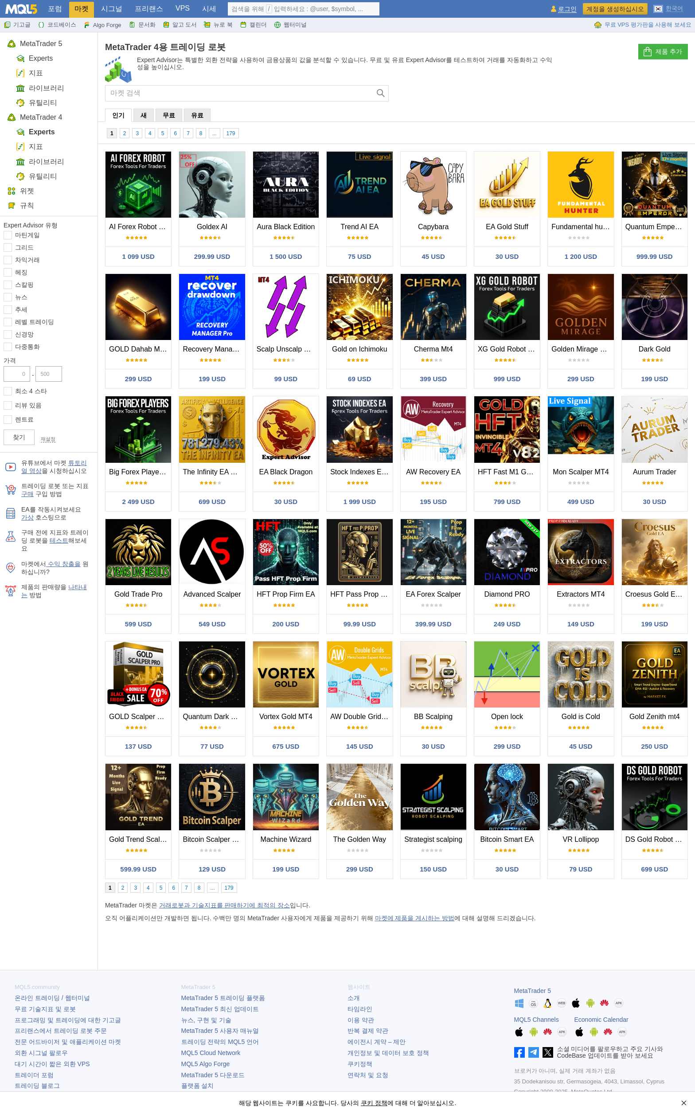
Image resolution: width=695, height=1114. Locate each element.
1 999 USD (360, 501)
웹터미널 (290, 24)
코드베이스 (57, 24)
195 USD (433, 501)
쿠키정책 (360, 1063)
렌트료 (24, 419)
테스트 (59, 540)
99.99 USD (360, 624)
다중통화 (27, 346)
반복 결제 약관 (368, 1030)
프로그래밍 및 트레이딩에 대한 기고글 (68, 1020)
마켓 (81, 8)
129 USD (212, 869)
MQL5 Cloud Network (211, 1052)
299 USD (138, 379)
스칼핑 (24, 284)
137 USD (138, 746)
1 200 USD (581, 256)
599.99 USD (138, 869)
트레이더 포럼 (34, 1075)
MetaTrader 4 (34, 117)
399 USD (433, 379)
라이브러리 (40, 88)
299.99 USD (212, 256)
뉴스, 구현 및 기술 (206, 1020)
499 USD (580, 501)
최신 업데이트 (220, 1008)
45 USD (433, 256)
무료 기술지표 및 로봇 (45, 1008)
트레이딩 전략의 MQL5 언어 (220, 1041)
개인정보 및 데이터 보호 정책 (388, 1052)
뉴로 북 (218, 24)
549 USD (212, 624)
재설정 (48, 439)
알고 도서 (180, 24)
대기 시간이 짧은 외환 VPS (52, 1063)
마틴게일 (27, 234)
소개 (354, 997)
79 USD (581, 869)
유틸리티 (36, 102)
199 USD (212, 379)
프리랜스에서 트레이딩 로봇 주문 (61, 1030)
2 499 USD (138, 501)
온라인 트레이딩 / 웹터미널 (52, 997)
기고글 (17, 24)
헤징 (21, 272)
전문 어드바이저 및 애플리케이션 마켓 (68, 1041)
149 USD (580, 624)
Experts (34, 58)
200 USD (286, 624)
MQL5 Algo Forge (205, 1063)
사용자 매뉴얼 (220, 1030)
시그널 (111, 8)
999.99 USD (654, 256)
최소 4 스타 (31, 391)
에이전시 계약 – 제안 (377, 1041)
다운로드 (213, 1075)
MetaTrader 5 (34, 43)
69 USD (359, 379)
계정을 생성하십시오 (615, 8)
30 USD (507, 256)
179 (230, 133)
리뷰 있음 (28, 405)
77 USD (212, 746)
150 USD (433, 869)
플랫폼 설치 (197, 1085)
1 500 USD (285, 256)
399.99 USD (433, 624)
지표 (29, 73)
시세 (209, 8)
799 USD (507, 501)
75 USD (359, 256)
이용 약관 (361, 1020)
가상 (27, 517)
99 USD (286, 379)
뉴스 (21, 297)
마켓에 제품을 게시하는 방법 (415, 918)
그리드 (24, 247)
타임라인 (360, 1008)
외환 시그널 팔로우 (41, 1052)
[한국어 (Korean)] (668, 8)
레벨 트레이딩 (34, 321)
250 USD (654, 746)
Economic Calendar (601, 1019)
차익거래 (27, 259)
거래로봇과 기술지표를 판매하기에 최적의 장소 (224, 905)
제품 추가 (662, 52)
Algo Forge (102, 24)
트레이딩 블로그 (37, 1085)
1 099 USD (138, 256)
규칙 (20, 205)
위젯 (20, 191)
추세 (21, 309)
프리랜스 (149, 8)
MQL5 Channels (536, 1019)
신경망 (24, 334)
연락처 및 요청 (368, 1075)
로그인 (567, 9)
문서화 (142, 24)
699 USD (212, 501)
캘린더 (253, 24)
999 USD (507, 379)
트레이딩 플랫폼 (223, 997)
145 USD (359, 746)
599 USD (138, 624)
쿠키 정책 (374, 1102)
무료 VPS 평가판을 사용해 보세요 (642, 25)
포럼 (55, 8)
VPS (183, 8)
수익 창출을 (63, 563)
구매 (27, 493)
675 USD (286, 746)
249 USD (507, 624)
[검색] (381, 93)
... (214, 133)
